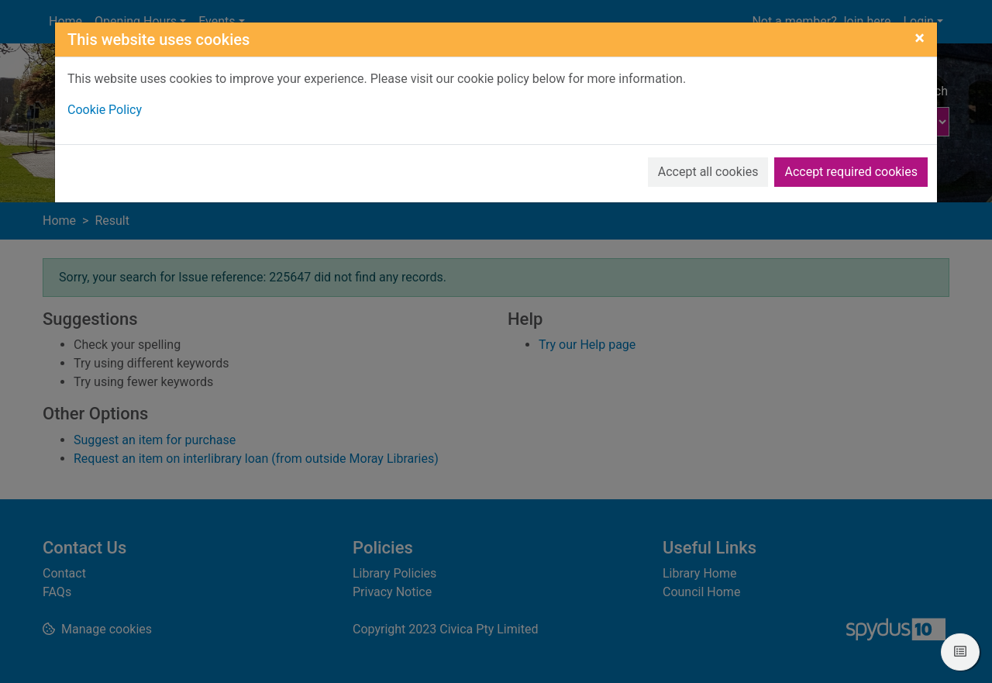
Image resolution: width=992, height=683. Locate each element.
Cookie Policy (104, 109)
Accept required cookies (851, 171)
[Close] (919, 38)
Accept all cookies (708, 171)
